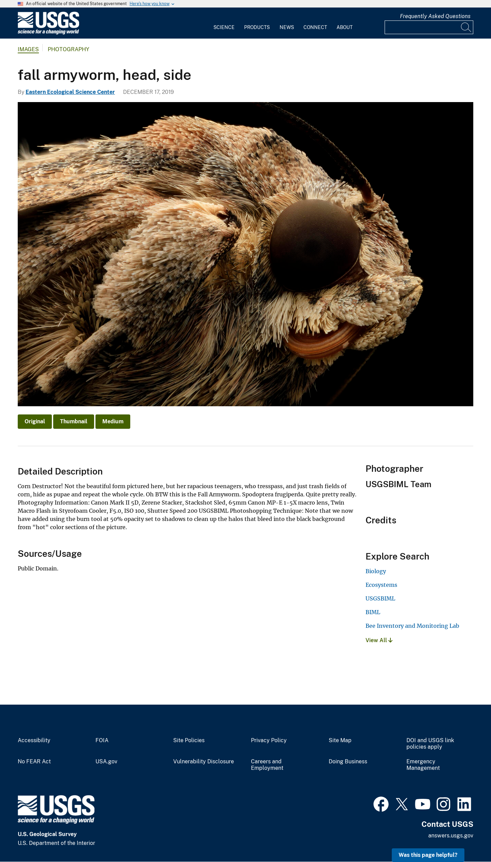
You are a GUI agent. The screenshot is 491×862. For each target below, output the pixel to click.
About (345, 27)
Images (28, 49)
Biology (376, 571)
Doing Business (348, 762)
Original (35, 421)
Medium (112, 421)
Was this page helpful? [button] (428, 855)
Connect (315, 27)
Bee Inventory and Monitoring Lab (412, 625)
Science (224, 27)
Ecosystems (381, 584)
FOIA (101, 740)
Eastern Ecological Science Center (70, 92)
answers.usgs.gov (450, 835)
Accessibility (34, 740)
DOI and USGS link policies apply (430, 743)
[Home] (48, 33)
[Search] (466, 27)
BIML (373, 612)
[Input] (429, 27)
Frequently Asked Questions (435, 16)
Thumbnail (73, 421)
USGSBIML (380, 598)
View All (379, 640)
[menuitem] (224, 23)
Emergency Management (423, 765)
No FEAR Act (34, 762)
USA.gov (106, 762)
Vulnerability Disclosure (203, 762)
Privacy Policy (269, 740)
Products (257, 27)
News (287, 27)
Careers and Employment (267, 765)
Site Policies (189, 740)
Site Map (340, 740)
